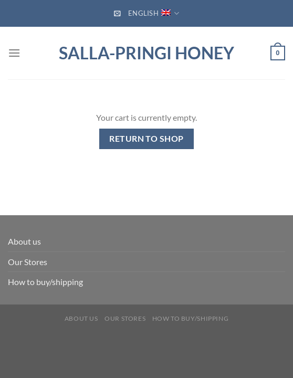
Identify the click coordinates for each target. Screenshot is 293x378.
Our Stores (27, 262)
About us (24, 241)
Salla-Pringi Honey (146, 53)
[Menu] (14, 53)
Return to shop (146, 138)
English (153, 13)
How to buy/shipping (45, 282)
